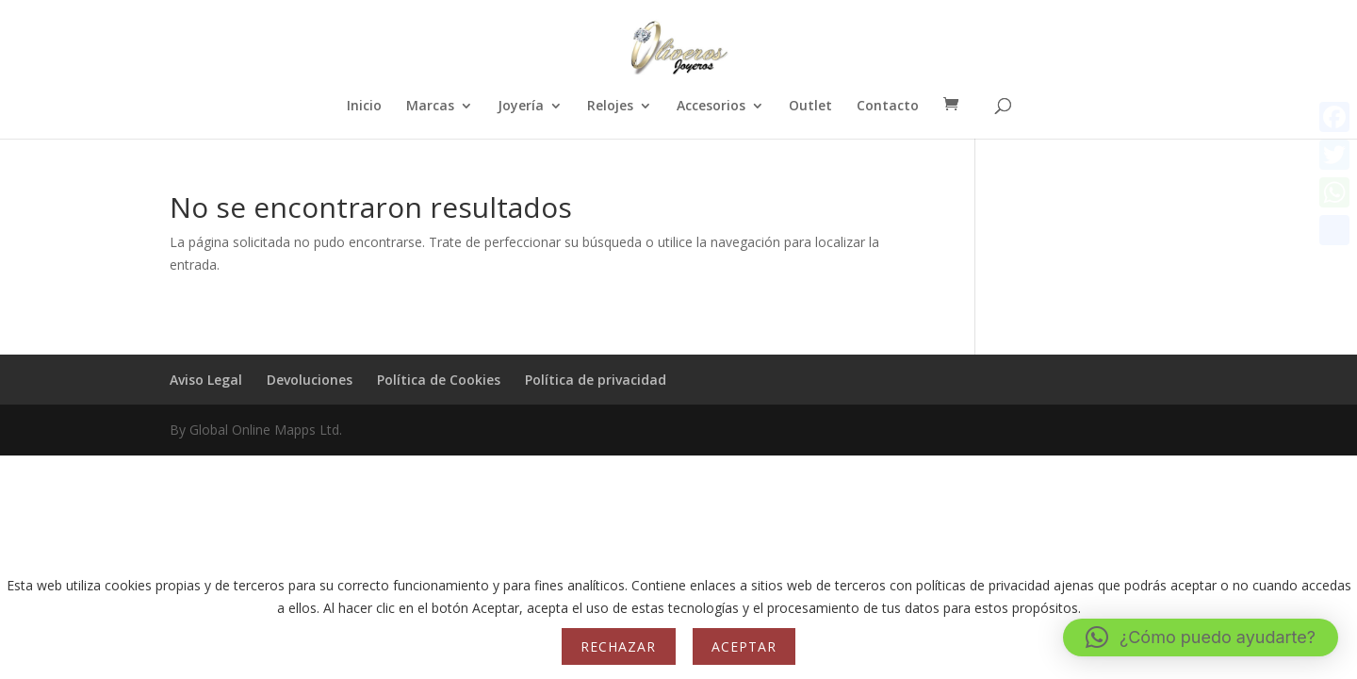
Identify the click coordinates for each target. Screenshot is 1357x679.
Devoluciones (309, 380)
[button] (1200, 637)
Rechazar (618, 646)
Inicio (364, 106)
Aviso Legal (206, 380)
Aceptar (744, 646)
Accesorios (711, 106)
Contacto (888, 106)
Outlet (810, 106)
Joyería (521, 106)
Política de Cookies (438, 380)
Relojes (610, 106)
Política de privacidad (595, 380)
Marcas (430, 106)
